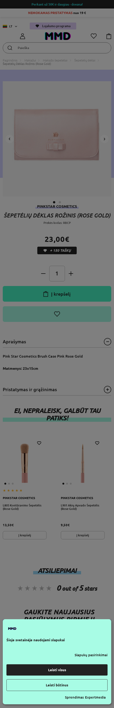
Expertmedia (95, 697)
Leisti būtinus (57, 685)
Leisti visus (57, 670)
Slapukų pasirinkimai (91, 655)
